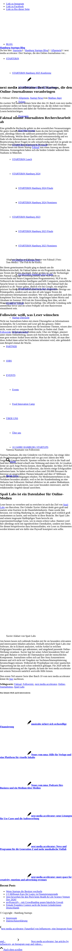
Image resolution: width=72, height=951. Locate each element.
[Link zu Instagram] (15, 3)
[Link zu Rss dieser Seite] (18, 9)
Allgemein (24, 98)
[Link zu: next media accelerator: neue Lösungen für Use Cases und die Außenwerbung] (36, 817)
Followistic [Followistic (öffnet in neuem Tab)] (5, 332)
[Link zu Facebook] (15, 6)
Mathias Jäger (55, 98)
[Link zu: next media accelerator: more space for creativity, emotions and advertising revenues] (36, 878)
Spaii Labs (19, 687)
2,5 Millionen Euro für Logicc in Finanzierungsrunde (32, 894)
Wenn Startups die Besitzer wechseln (24, 891)
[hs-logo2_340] (23, 27)
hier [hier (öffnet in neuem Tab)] (11, 679)
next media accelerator (46, 684)
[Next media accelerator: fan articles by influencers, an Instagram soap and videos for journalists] (34, 942)
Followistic (28, 684)
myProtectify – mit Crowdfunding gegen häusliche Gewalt (34, 902)
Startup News (36, 98)
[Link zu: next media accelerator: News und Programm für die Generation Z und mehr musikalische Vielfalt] (33, 847)
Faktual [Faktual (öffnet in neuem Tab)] (35, 147)
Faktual (18, 684)
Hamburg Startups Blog (12, 47)
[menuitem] (39, 918)
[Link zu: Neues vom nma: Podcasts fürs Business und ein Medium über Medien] (31, 786)
